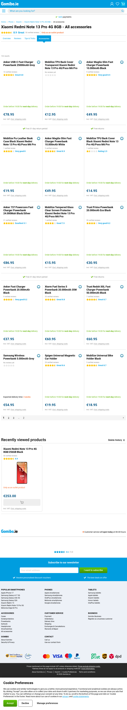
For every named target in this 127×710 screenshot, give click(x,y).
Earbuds (4, 624)
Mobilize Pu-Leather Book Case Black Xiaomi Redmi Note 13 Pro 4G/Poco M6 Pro (19, 141)
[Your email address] (49, 570)
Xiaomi (19, 22)
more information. (88, 669)
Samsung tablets (94, 593)
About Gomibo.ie (38, 672)
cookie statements (81, 696)
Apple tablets (93, 595)
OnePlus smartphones (53, 598)
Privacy (49, 672)
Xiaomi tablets (93, 598)
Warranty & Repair (51, 629)
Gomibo (5, 637)
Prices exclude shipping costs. (89, 666)
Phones (48, 590)
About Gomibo (6, 640)
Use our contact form (53, 642)
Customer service (54, 613)
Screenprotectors (7, 619)
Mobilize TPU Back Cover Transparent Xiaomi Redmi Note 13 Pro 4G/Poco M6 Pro (61, 65)
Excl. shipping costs (18, 119)
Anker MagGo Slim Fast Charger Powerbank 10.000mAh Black (99, 65)
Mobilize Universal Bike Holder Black (99, 357)
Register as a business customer (100, 619)
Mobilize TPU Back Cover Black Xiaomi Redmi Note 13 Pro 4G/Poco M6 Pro (102, 141)
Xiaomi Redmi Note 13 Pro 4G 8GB (37, 22)
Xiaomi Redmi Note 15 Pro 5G (12, 605)
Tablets (92, 590)
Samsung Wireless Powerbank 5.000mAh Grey (18, 357)
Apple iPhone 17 (7, 593)
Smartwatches (6, 629)
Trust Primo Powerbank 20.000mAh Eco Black (99, 209)
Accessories (7, 613)
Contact (49, 637)
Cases (3, 616)
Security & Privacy (7, 642)
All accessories (58, 22)
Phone (11, 22)
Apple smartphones (52, 593)
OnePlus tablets (94, 603)
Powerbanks (5, 621)
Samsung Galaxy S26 (9, 600)
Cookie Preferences (69, 672)
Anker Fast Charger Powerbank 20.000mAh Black (16, 289)
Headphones (6, 626)
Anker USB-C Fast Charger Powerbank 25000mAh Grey (19, 64)
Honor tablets (93, 600)
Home (3, 22)
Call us (47, 640)
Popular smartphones (13, 590)
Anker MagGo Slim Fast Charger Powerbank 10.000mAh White (58, 141)
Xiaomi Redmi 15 (7, 603)
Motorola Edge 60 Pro (9, 608)
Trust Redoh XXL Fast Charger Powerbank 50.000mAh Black (98, 289)
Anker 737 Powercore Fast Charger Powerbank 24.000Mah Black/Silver (18, 210)
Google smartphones (52, 603)
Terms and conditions (87, 672)
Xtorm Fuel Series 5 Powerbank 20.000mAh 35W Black (61, 289)
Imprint (57, 672)
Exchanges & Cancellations (55, 626)
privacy (65, 696)
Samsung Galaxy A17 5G (10, 595)
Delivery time (49, 621)
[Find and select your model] (66, 11)
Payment (48, 616)
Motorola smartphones (53, 600)
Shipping (48, 624)
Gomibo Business (94, 616)
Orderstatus (49, 619)
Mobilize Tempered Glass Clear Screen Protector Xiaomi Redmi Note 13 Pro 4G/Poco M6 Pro (60, 212)
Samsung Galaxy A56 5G (10, 598)
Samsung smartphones (53, 595)
